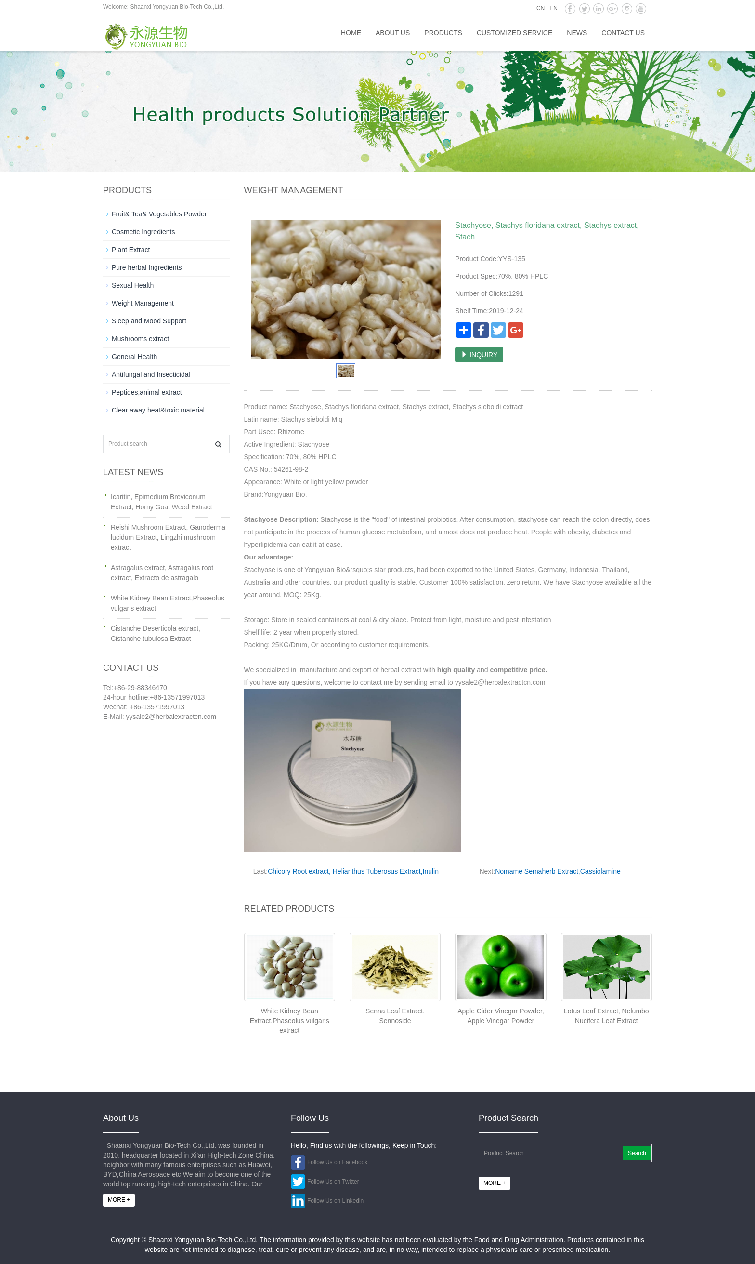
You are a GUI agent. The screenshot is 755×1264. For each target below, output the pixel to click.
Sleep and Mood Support (149, 321)
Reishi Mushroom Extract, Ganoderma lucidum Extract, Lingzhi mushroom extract (168, 537)
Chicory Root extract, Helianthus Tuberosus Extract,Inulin (353, 871)
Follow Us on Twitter (333, 1181)
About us (393, 33)
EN (553, 8)
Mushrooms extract (140, 339)
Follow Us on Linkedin (335, 1200)
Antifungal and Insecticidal (151, 374)
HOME (351, 33)
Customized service (514, 33)
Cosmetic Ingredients (143, 232)
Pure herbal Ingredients (147, 267)
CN (540, 8)
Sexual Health (133, 285)
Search (637, 1153)
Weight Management (143, 303)
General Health (134, 356)
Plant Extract (131, 249)
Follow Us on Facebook (337, 1162)
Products (443, 33)
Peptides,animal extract (147, 392)
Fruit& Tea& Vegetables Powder (159, 214)
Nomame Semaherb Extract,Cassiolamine (558, 871)
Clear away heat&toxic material (158, 410)
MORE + (119, 1200)
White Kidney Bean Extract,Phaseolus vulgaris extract (289, 1020)
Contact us (623, 33)
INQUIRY (479, 355)
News (577, 33)
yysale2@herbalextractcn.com (500, 682)
